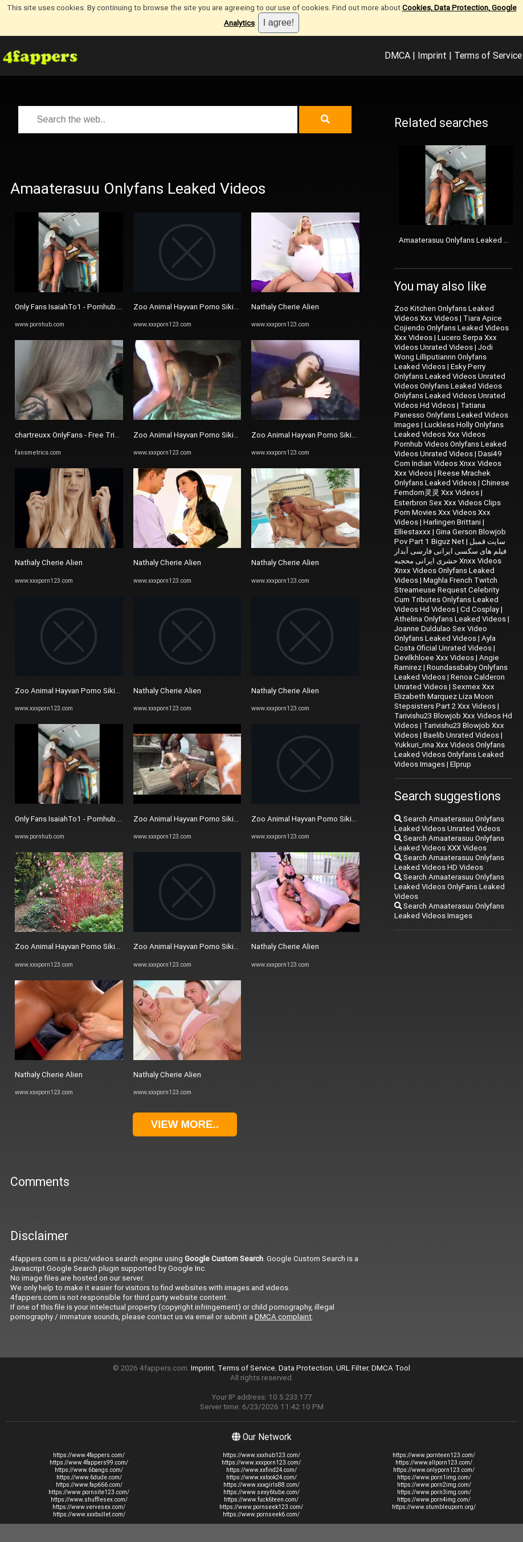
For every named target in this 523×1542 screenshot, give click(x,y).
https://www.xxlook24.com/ (261, 1477)
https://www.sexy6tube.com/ (261, 1492)
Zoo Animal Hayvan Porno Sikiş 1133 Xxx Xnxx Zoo (100, 691)
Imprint (432, 55)
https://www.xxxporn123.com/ (261, 1462)
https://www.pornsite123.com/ (88, 1492)
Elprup (460, 764)
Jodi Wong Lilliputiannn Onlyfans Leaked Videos (443, 356)
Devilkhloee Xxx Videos (434, 657)
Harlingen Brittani (452, 522)
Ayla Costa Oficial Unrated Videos (445, 643)
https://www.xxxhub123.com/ (261, 1455)
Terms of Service (488, 55)
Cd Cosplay (479, 609)
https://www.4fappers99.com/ (89, 1462)
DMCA (397, 55)
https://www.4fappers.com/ (89, 1455)
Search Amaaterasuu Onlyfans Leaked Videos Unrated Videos (449, 823)
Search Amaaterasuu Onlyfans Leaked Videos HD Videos (449, 862)
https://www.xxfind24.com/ (261, 1470)
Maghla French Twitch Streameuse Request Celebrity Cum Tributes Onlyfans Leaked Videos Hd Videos (446, 594)
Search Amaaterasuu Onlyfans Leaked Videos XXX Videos (449, 843)
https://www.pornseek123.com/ (261, 1507)
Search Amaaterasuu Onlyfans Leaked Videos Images (449, 911)
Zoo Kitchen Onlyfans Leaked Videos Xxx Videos (444, 313)
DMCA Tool (390, 1368)
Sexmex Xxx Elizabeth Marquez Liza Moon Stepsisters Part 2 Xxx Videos (445, 696)
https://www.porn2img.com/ (434, 1484)
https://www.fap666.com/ (89, 1484)
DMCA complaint (283, 1317)
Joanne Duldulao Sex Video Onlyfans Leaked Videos (440, 633)
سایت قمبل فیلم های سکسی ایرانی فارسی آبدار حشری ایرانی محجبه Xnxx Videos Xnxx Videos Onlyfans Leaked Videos (450, 561)
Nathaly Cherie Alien (49, 562)
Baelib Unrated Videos (461, 735)
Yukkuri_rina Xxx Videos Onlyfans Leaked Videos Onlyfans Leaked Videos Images (449, 754)
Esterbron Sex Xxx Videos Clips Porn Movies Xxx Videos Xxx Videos (447, 512)
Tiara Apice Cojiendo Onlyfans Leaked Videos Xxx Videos (451, 327)
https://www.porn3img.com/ (434, 1492)
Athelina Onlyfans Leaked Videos (450, 619)
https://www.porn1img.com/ (434, 1477)
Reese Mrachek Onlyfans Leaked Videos (442, 478)
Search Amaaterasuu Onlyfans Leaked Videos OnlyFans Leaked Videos (449, 886)
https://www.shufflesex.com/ (89, 1499)
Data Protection (306, 1368)
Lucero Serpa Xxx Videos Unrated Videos (445, 342)
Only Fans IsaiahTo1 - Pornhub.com (73, 307)
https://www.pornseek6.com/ (261, 1514)
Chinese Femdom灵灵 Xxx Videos (451, 487)
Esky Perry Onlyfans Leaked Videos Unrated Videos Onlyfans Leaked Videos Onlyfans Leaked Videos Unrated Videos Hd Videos (449, 386)
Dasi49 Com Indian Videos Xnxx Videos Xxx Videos (448, 463)
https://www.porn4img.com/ (434, 1499)
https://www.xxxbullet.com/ (89, 1514)
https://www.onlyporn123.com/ (434, 1470)
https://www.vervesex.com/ (88, 1507)
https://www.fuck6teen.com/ (261, 1499)
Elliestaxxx (412, 532)
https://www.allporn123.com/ (433, 1462)
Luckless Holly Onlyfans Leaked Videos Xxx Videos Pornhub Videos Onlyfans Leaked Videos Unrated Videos (450, 439)
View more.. (185, 1124)
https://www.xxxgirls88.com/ (261, 1484)
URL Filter (352, 1368)
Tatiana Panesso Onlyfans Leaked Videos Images (451, 415)
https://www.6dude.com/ (89, 1477)
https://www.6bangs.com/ (89, 1470)
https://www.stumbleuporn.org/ (434, 1507)
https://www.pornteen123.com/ (434, 1455)
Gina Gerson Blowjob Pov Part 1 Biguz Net (450, 536)
